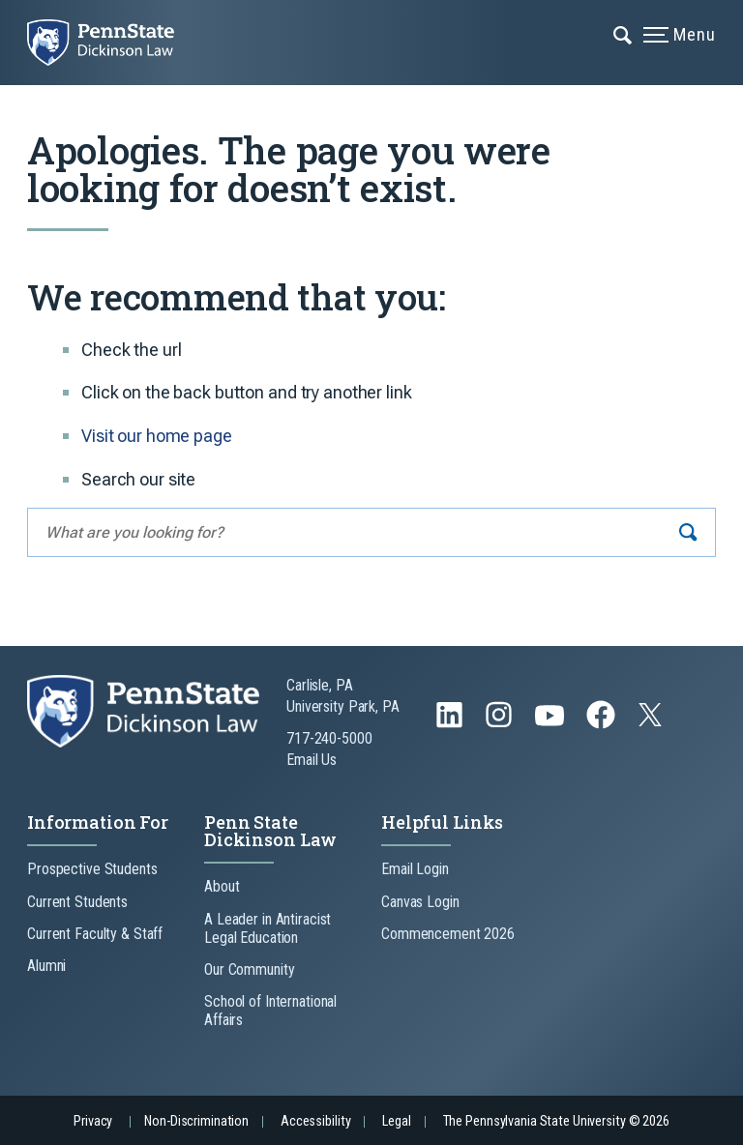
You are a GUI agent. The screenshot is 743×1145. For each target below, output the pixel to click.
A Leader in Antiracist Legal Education (267, 928)
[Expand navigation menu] (623, 33)
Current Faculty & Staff (95, 934)
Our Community (249, 969)
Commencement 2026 (448, 934)
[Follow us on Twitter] (652, 721)
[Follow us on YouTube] (551, 724)
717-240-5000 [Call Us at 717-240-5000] (329, 738)
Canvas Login (420, 902)
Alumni (46, 965)
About (221, 886)
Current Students (77, 902)
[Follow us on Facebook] (602, 724)
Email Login (415, 869)
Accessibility (315, 1121)
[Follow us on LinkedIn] (451, 724)
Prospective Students (92, 869)
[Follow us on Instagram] (501, 724)
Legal (396, 1121)
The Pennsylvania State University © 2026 (556, 1121)
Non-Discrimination (196, 1121)
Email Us (311, 759)
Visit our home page (156, 436)
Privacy (93, 1121)
